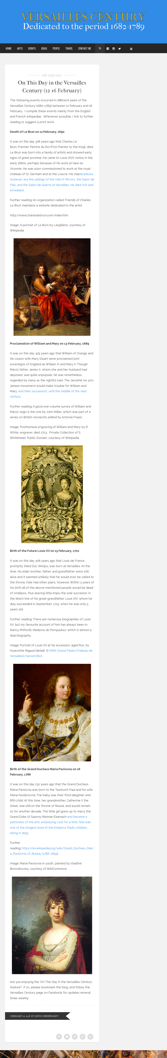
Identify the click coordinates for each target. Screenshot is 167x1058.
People (56, 48)
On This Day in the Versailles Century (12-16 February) (52, 90)
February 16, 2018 (21, 1023)
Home (8, 48)
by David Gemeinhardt (50, 1023)
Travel (69, 48)
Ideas (44, 48)
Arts (20, 48)
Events (32, 48)
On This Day (52, 75)
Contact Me (84, 48)
